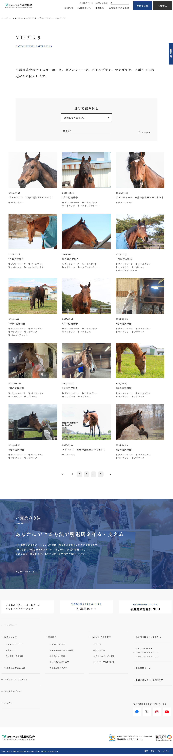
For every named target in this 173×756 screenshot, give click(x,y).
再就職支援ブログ (15, 693)
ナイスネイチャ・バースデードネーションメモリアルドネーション (150, 655)
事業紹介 (100, 7)
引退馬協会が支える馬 (18, 669)
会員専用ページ (86, 3)
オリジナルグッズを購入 (105, 658)
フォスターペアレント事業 (63, 652)
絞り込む (68, 131)
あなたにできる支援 (119, 7)
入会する (162, 6)
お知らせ (68, 7)
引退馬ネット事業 (58, 658)
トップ (4, 18)
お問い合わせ (102, 3)
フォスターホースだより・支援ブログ (31, 18)
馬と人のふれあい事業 (60, 664)
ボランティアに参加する (105, 664)
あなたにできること (26, 573)
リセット (145, 132)
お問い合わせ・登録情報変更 (152, 683)
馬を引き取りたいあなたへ (151, 639)
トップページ (13, 627)
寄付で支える (100, 652)
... (95, 475)
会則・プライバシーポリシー (158, 753)
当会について (84, 7)
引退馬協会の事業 (58, 646)
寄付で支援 (143, 6)
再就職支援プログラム (60, 669)
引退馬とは (11, 652)
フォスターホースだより (19, 681)
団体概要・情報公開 (16, 658)
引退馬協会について (16, 646)
